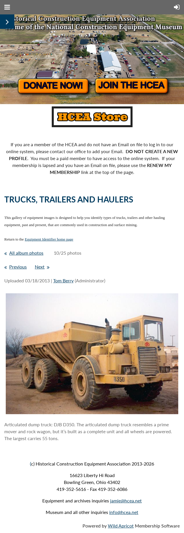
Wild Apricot (121, 525)
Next (40, 266)
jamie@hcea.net (126, 500)
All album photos (26, 253)
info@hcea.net (123, 512)
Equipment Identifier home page (49, 239)
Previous (18, 266)
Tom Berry (63, 280)
